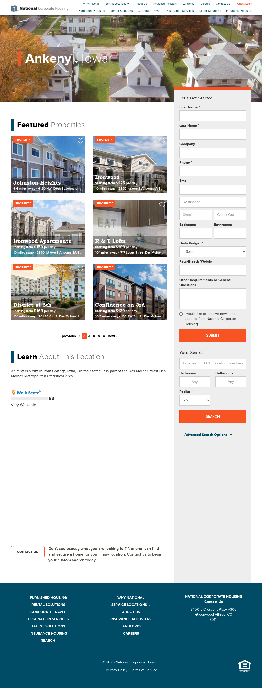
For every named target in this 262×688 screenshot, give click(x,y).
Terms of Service (144, 670)
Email (185, 181)
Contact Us (223, 3)
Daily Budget (191, 243)
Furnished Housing (92, 11)
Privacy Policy (116, 670)
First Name (189, 107)
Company (187, 144)
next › (112, 336)
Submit (212, 335)
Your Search (191, 352)
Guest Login (244, 3)
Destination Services (180, 11)
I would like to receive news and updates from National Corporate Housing (207, 319)
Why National (91, 3)
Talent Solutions (210, 11)
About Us (141, 3)
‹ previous (68, 336)
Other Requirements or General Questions (205, 282)
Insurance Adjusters (165, 3)
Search (213, 416)
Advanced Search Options (205, 435)
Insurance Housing (239, 11)
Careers (205, 3)
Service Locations (117, 3)
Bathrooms (223, 225)
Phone (185, 162)
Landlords (188, 3)
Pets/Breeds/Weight (195, 261)
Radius (186, 391)
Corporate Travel (149, 11)
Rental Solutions (121, 11)
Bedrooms (188, 225)
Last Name (189, 125)
